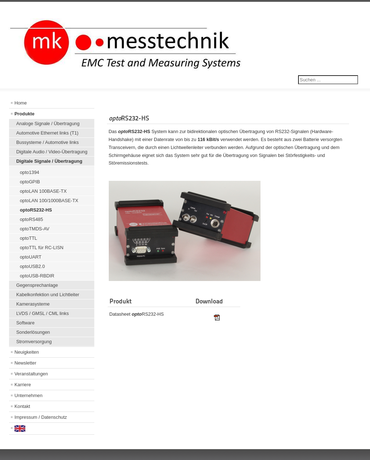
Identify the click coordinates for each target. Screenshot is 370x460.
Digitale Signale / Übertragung (49, 161)
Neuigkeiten (26, 352)
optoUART (31, 257)
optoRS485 (31, 219)
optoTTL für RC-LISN (41, 247)
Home (20, 103)
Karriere (22, 384)
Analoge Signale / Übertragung (47, 123)
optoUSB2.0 (32, 266)
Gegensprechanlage (37, 285)
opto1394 (29, 172)
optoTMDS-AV (35, 228)
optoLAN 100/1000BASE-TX (49, 200)
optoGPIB (30, 181)
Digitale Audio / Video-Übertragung (51, 151)
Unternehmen (28, 395)
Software (25, 322)
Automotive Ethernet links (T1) (47, 133)
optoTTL (28, 238)
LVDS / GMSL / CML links (42, 313)
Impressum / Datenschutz (40, 417)
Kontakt (22, 406)
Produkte (24, 113)
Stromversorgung (34, 341)
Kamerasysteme (33, 304)
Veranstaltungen (31, 373)
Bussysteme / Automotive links (47, 142)
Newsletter (25, 363)
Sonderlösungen (33, 332)
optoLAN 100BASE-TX (43, 191)
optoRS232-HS (36, 210)
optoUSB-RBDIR (37, 275)
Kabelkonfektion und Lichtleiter (47, 294)
